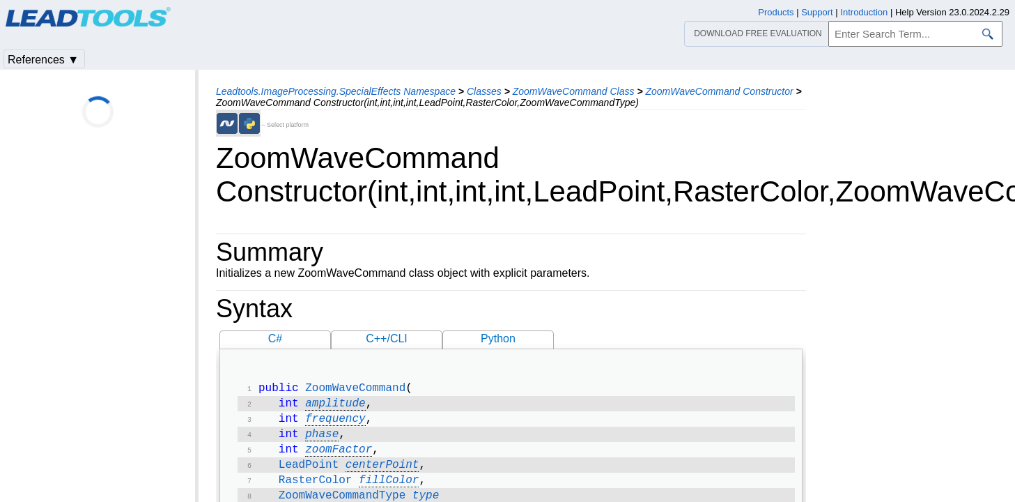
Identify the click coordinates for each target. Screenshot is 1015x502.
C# (275, 338)
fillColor (389, 490)
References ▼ (43, 60)
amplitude (335, 406)
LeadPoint (309, 473)
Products (775, 12)
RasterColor (315, 490)
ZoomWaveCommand (355, 389)
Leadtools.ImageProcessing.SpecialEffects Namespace (336, 91)
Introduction (864, 12)
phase (322, 440)
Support (817, 12)
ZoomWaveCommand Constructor (719, 91)
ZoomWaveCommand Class (574, 91)
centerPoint (382, 473)
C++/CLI (387, 338)
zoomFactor (338, 456)
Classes (484, 91)
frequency (335, 423)
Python (498, 338)
